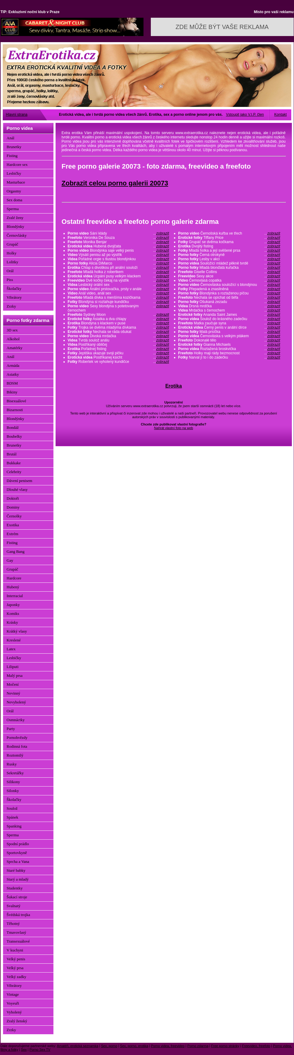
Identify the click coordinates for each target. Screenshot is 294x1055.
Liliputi (13, 666)
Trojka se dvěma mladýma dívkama (118, 327)
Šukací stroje (17, 897)
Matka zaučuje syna (229, 323)
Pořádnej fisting (118, 349)
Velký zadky (17, 976)
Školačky (14, 288)
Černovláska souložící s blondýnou (229, 285)
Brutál (12, 454)
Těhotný (13, 923)
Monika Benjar (118, 242)
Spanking (14, 826)
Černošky (14, 516)
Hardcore (14, 578)
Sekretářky (15, 773)
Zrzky (11, 306)
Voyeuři (13, 1003)
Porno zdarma (197, 1046)
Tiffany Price (229, 237)
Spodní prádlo (18, 843)
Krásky (12, 622)
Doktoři (13, 498)
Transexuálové (18, 941)
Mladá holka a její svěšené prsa (229, 250)
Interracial (15, 595)
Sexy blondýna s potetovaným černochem (118, 308)
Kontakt (280, 114)
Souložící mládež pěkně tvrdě (229, 263)
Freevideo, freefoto (256, 1046)
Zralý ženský (17, 1021)
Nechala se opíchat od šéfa (229, 297)
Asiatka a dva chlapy (118, 319)
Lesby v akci (229, 259)
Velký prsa (15, 968)
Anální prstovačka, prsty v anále (118, 289)
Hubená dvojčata (118, 246)
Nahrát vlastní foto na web (173, 428)
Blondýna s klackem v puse (118, 323)
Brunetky (14, 146)
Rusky (12, 764)
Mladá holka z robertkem (118, 272)
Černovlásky (17, 235)
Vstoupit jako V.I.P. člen (245, 114)
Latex (11, 649)
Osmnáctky (16, 719)
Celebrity (14, 471)
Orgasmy (14, 191)
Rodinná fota (17, 746)
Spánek (12, 817)
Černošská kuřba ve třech (229, 233)
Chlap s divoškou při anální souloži (118, 267)
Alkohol (13, 339)
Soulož (12, 808)
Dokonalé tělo (229, 340)
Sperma (13, 208)
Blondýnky (15, 226)
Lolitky (12, 262)
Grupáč (12, 244)
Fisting (12, 155)
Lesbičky (14, 173)
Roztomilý (15, 755)
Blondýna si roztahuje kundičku (118, 302)
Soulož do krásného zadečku (229, 319)
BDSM (12, 383)
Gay (10, 560)
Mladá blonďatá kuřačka (229, 267)
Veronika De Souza (118, 237)
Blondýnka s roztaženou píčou (229, 293)
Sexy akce (229, 276)
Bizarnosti (15, 409)
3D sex (12, 330)
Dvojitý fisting (229, 246)
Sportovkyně (17, 852)
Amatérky (15, 347)
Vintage (13, 994)
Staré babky (16, 870)
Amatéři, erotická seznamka (77, 1046)
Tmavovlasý (16, 932)
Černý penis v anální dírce (229, 327)
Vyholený (14, 1012)
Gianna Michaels (229, 344)
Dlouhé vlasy (17, 489)
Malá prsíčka (229, 332)
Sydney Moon (118, 314)
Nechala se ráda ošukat (118, 332)
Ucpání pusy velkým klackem (118, 276)
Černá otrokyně (229, 255)
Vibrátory (14, 297)
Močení (13, 684)
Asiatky (13, 374)
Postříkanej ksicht (118, 357)
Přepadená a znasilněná (229, 289)
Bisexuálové (16, 401)
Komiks (13, 613)
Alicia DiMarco (118, 263)
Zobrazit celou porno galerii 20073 (115, 183)
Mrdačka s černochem (229, 310)
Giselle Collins (229, 272)
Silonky (13, 790)
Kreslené (14, 640)
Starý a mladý (18, 879)
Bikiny (12, 392)
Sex (24, 1049)
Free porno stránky (225, 1046)
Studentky (15, 888)
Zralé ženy (15, 217)
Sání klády (118, 233)
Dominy (13, 507)
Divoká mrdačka (118, 336)
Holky (12, 253)
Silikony (13, 781)
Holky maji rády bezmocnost (229, 353)
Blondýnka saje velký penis (118, 250)
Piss (10, 279)
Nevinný (13, 693)
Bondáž (13, 427)
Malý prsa (15, 675)
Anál (10, 138)
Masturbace (16, 182)
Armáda (13, 365)
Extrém (12, 533)
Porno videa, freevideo (167, 1046)
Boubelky (14, 436)
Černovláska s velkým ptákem (229, 336)
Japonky (13, 604)
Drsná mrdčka (229, 306)
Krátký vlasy (17, 631)
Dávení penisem (19, 480)
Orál (10, 270)
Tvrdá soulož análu (118, 340)
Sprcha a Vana (18, 861)
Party (11, 728)
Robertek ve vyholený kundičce (118, 362)
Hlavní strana (16, 114)
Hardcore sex (17, 164)
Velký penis (16, 959)
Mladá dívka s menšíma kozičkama (118, 297)
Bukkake (14, 463)
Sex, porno (109, 1046)
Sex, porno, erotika (134, 1046)
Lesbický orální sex (118, 285)
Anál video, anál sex (118, 293)
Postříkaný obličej (118, 344)
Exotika (13, 525)
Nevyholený (16, 702)
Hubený (13, 587)
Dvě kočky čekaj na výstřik (118, 280)
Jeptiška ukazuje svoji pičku (118, 353)
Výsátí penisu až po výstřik (118, 255)
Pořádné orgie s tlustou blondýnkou (118, 259)
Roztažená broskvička (229, 349)
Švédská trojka (18, 914)
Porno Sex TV (40, 1049)
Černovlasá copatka (229, 280)
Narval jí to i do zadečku (229, 357)
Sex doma (15, 200)
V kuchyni (15, 950)
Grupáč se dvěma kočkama (229, 242)
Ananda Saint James (229, 314)
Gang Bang (16, 551)
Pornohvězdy (17, 737)
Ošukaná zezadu (229, 302)
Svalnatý (14, 906)
